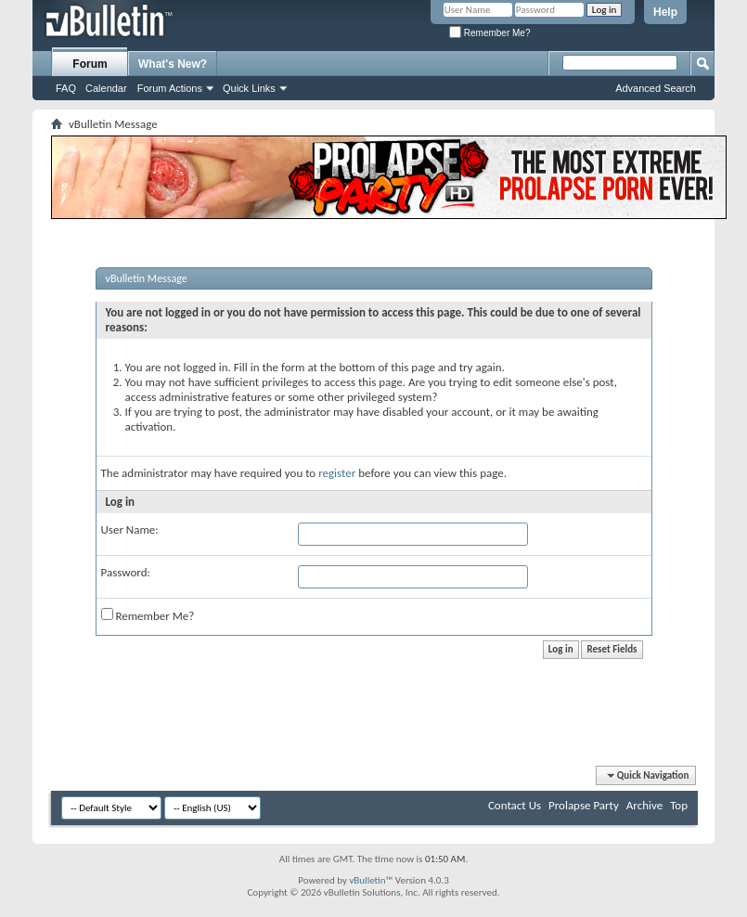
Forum (89, 64)
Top (679, 805)
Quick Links (249, 88)
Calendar (106, 88)
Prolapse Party (583, 805)
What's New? (172, 64)
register (336, 473)
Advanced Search (655, 88)
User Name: (130, 529)
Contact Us (514, 805)
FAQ (66, 88)
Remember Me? (489, 33)
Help (665, 12)
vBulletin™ (371, 880)
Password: (125, 572)
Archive (644, 805)
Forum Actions (169, 88)
